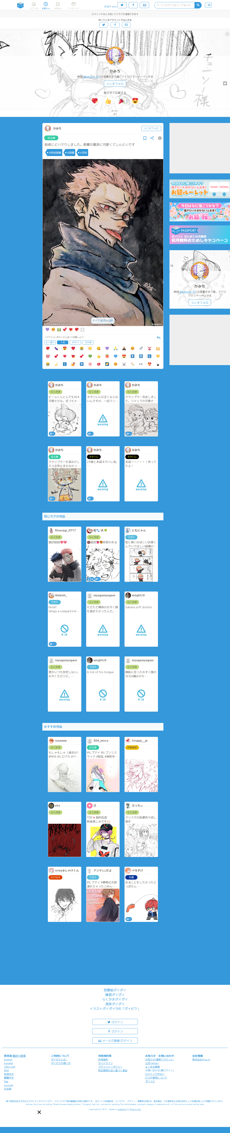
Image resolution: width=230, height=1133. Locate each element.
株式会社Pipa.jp (201, 1059)
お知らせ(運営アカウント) (159, 1059)
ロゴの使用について (156, 1077)
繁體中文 (9, 1077)
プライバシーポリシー (110, 1066)
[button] (39, 1112)
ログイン (115, 1021)
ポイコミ (150, 1081)
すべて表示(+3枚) (102, 320)
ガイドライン (105, 1063)
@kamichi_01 (91, 76)
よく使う (50, 342)
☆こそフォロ (115, 84)
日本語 (7, 1088)
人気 (63, 342)
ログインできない (155, 1074)
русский (8, 1085)
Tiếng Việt (9, 1066)
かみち (115, 71)
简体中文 (9, 1074)
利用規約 (103, 1059)
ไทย (6, 1081)
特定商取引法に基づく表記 (112, 1070)
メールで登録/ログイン (115, 1040)
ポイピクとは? (59, 1059)
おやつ (75, 342)
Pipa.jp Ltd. (135, 1109)
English (8, 1059)
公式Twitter (152, 1063)
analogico (122, 1109)
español (8, 1063)
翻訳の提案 (19, 1056)
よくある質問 (152, 1066)
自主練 (51, 138)
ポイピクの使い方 (60, 1063)
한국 (6, 1070)
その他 (88, 342)
